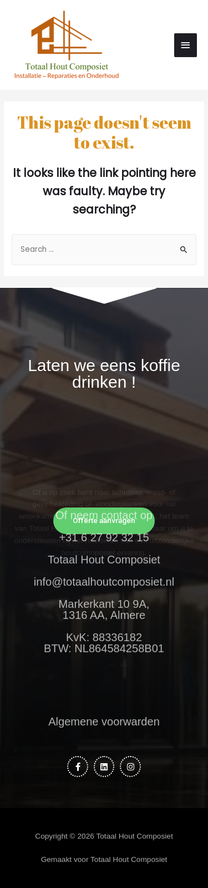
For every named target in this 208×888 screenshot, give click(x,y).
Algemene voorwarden (104, 714)
